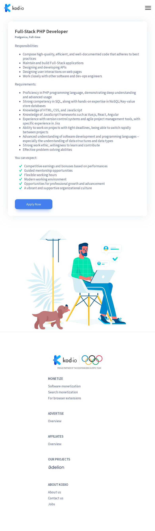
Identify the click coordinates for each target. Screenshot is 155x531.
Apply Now (33, 204)
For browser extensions (64, 398)
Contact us (55, 498)
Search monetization (63, 392)
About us (54, 492)
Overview (54, 421)
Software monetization (64, 386)
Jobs (51, 504)
